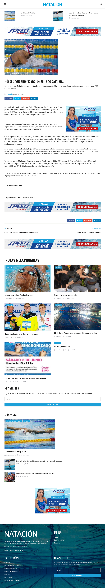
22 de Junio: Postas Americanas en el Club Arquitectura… (76, 333)
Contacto (57, 543)
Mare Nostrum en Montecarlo (65, 295)
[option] (28, 16)
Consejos (7, 562)
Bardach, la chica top (62, 346)
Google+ (25, 98)
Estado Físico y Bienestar (12, 580)
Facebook (9, 98)
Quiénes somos (59, 540)
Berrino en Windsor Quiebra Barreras (18, 295)
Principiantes (8, 577)
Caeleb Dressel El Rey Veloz (27, 13)
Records (26, 421)
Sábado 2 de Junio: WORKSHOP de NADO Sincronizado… (25, 378)
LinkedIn (34, 98)
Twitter (17, 98)
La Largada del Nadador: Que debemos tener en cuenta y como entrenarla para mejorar (83, 14)
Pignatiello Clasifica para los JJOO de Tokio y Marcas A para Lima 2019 (34, 473)
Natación (10, 94)
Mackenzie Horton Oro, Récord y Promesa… (21, 333)
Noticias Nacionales (10, 568)
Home (56, 537)
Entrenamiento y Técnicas (12, 565)
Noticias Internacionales (14, 421)
